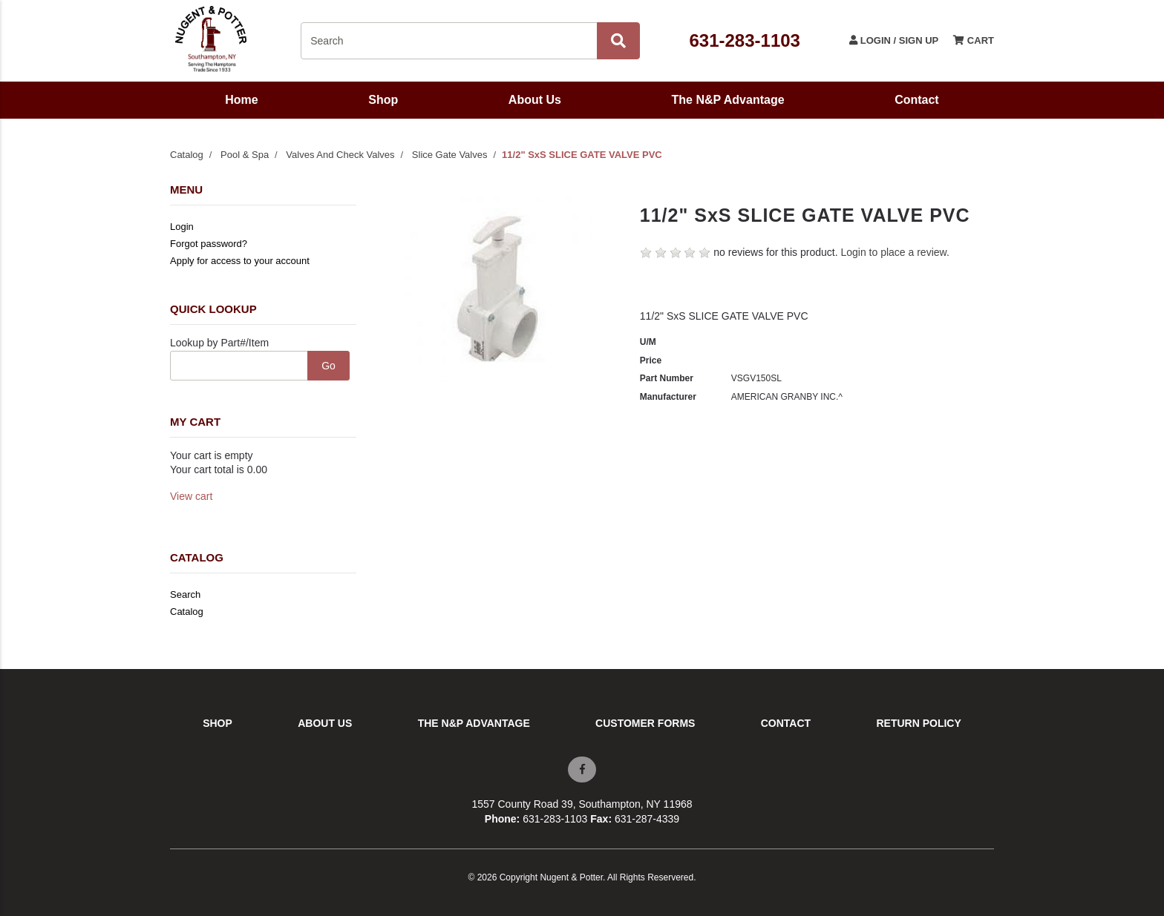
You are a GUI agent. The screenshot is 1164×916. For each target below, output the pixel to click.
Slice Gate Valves (450, 154)
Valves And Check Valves (340, 154)
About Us (535, 99)
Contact (917, 99)
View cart (191, 496)
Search (185, 594)
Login (182, 226)
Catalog (186, 154)
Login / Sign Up (893, 40)
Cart (973, 40)
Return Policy (918, 723)
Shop (383, 99)
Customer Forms (645, 723)
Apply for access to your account (240, 260)
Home (241, 99)
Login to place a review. (894, 252)
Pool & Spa (244, 154)
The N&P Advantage (728, 99)
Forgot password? (208, 243)
